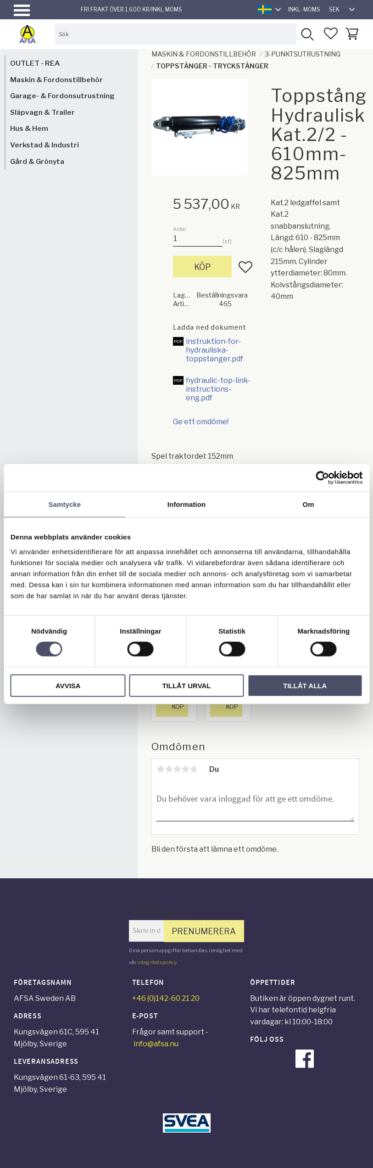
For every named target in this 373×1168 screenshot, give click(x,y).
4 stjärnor (185, 769)
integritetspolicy (157, 962)
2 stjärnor (169, 769)
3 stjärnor (177, 769)
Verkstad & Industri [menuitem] (44, 144)
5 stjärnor (193, 769)
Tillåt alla (305, 685)
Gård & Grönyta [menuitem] (37, 161)
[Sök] (306, 33)
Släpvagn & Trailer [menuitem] (42, 112)
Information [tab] (186, 504)
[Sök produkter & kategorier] (175, 33)
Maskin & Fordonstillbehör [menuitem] (56, 79)
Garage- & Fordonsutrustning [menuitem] (62, 95)
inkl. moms (304, 9)
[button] (22, 10)
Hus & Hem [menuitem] (29, 128)
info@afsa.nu (156, 1043)
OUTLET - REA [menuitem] (35, 63)
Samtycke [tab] (64, 504)
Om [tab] (308, 504)
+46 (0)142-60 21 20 (166, 998)
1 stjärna (160, 769)
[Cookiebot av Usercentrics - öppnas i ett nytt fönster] (322, 478)
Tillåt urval (186, 685)
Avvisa (68, 685)
